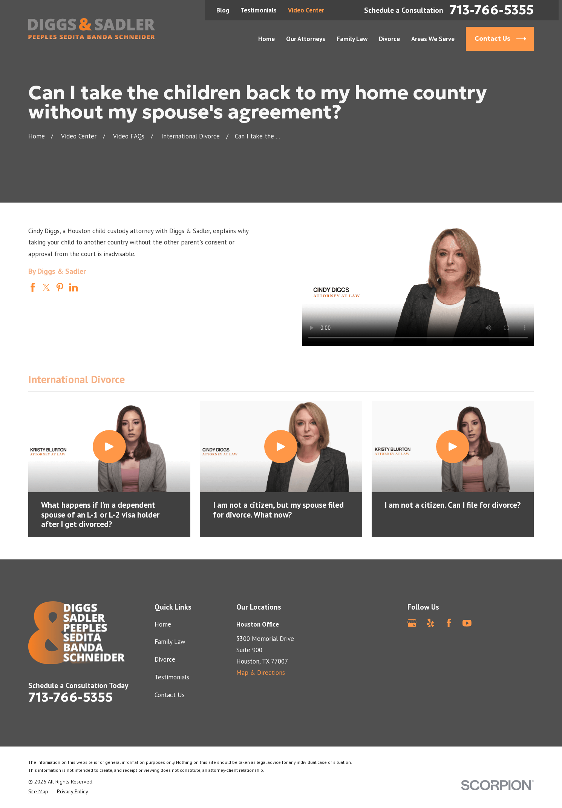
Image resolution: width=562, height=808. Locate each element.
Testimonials (258, 10)
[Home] (91, 28)
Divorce (165, 659)
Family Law (170, 641)
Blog (222, 10)
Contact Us (170, 695)
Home (163, 624)
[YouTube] (467, 623)
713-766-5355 (491, 10)
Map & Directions (260, 672)
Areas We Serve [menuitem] (433, 39)
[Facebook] (448, 623)
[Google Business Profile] (412, 623)
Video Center (306, 10)
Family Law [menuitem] (352, 39)
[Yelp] (430, 623)
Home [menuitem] (266, 39)
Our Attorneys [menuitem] (305, 39)
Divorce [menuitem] (389, 39)
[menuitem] (38, 791)
